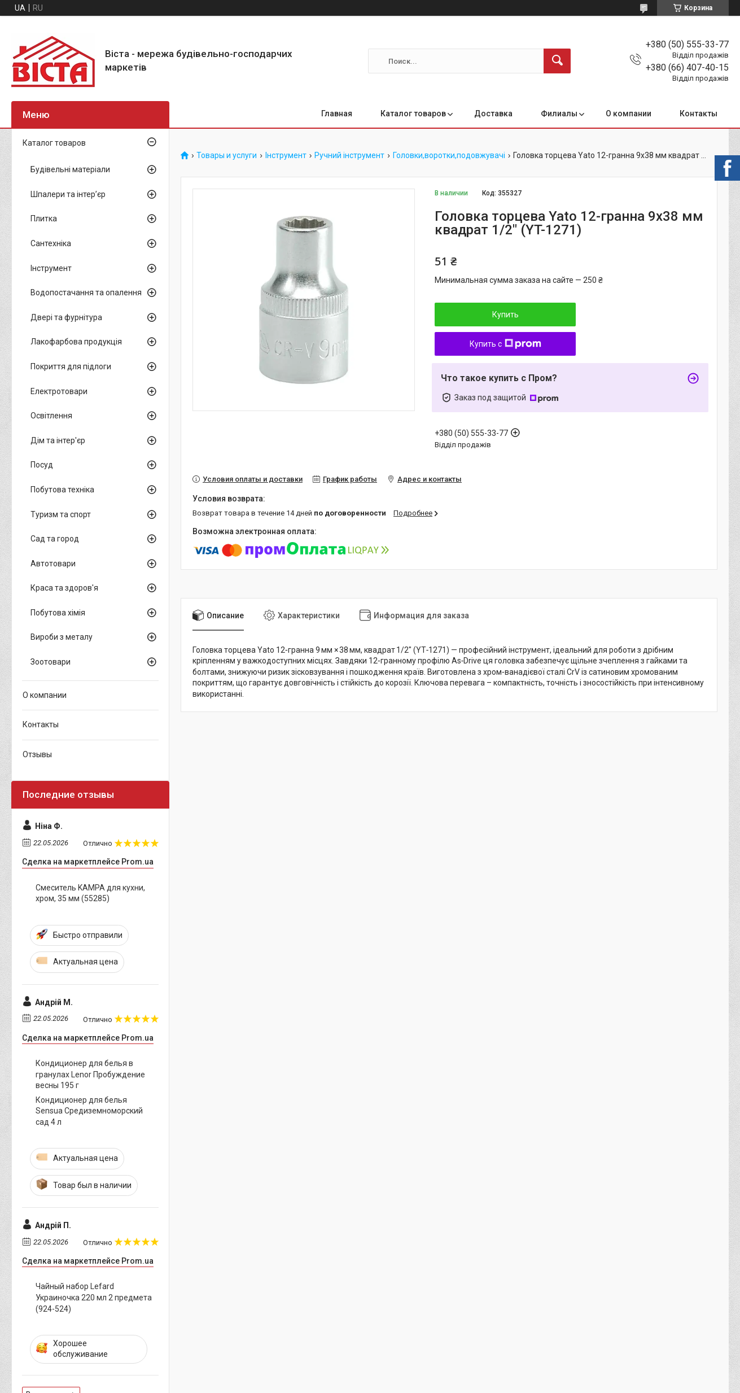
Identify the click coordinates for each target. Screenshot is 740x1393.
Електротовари (58, 391)
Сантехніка (50, 243)
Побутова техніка (62, 489)
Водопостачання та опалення (86, 292)
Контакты (698, 113)
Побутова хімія (57, 612)
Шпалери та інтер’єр (68, 194)
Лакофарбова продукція (76, 341)
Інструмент (285, 155)
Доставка (493, 113)
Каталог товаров (413, 113)
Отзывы (37, 754)
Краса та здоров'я (64, 587)
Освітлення (51, 415)
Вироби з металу (61, 636)
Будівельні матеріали (70, 169)
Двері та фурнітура (66, 317)
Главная (336, 113)
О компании (628, 113)
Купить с (505, 344)
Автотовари (53, 563)
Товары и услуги (226, 155)
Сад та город (54, 538)
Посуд (41, 464)
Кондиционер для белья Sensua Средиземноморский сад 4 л (89, 1110)
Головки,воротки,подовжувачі (449, 155)
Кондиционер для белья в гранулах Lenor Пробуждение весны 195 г (90, 1074)
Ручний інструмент (349, 155)
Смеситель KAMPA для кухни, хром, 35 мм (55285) (90, 893)
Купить (505, 314)
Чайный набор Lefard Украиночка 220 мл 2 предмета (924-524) (94, 1297)
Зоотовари (50, 661)
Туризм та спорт (60, 514)
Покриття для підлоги (70, 366)
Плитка (43, 218)
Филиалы (559, 113)
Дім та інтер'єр (57, 440)
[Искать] (557, 61)
